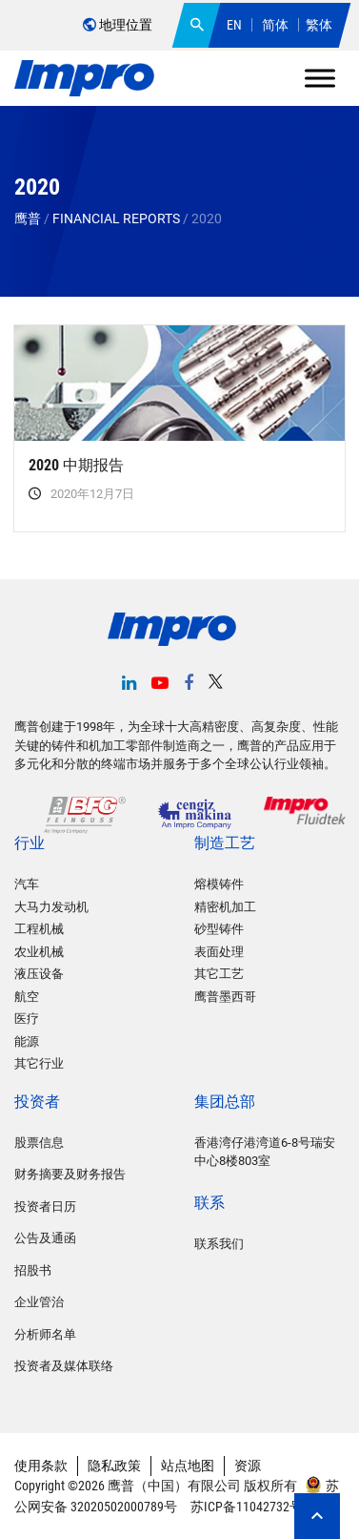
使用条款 (41, 1465)
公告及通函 (45, 1238)
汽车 (26, 884)
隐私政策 (114, 1465)
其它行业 (39, 1063)
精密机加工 (225, 907)
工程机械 (39, 929)
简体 (275, 24)
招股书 (32, 1270)
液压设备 (39, 974)
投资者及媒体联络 (63, 1366)
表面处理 (219, 952)
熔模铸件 (219, 884)
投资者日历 (45, 1206)
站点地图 (187, 1465)
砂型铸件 (219, 929)
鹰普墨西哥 (225, 996)
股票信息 (39, 1142)
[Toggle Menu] (320, 78)
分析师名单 (45, 1334)
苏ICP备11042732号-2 (250, 1506)
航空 (26, 996)
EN (234, 24)
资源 (247, 1465)
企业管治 (39, 1302)
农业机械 (39, 952)
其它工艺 (219, 974)
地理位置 (117, 24)
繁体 (319, 24)
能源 (26, 1041)
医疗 (26, 1018)
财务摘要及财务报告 (70, 1174)
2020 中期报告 (76, 465)
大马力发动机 (51, 907)
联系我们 (219, 1244)
